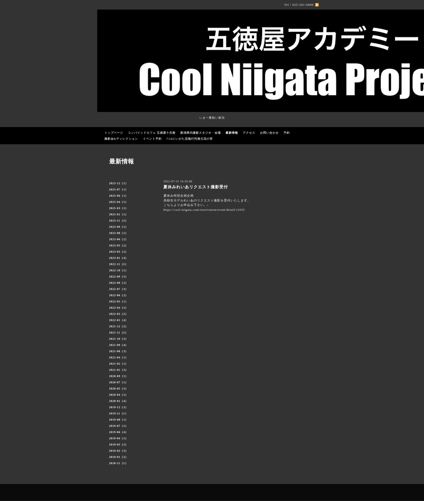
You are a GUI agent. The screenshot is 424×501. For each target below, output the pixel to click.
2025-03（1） (118, 208)
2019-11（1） (118, 413)
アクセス (249, 132)
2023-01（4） (118, 258)
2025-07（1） (118, 189)
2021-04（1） (118, 357)
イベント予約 (152, 138)
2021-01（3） (118, 370)
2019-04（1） (118, 438)
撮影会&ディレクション (121, 138)
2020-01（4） (118, 401)
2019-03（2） (118, 444)
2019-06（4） (118, 432)
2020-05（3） (118, 388)
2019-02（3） (118, 450)
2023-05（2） (118, 245)
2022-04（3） (118, 307)
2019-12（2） (118, 407)
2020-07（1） (118, 382)
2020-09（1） (118, 376)
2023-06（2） (118, 239)
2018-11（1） (118, 463)
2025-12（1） (118, 183)
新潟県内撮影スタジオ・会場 (200, 132)
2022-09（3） (118, 276)
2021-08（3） (118, 351)
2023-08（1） (118, 233)
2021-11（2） (118, 332)
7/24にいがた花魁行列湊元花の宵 (189, 138)
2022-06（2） (118, 295)
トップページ (113, 132)
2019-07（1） (118, 426)
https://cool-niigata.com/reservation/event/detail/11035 (204, 210)
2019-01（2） (118, 457)
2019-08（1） (118, 419)
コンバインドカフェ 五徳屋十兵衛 (151, 132)
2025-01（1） (118, 214)
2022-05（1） (118, 301)
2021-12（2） (118, 326)
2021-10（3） (118, 338)
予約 (286, 132)
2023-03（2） (118, 251)
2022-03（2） (118, 314)
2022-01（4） (118, 320)
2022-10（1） (118, 270)
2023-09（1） (118, 226)
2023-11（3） (118, 220)
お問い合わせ (269, 132)
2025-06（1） (118, 195)
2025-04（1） (118, 202)
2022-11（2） (118, 264)
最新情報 (232, 132)
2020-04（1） (118, 394)
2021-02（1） (118, 363)
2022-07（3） (118, 289)
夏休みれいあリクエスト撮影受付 (195, 187)
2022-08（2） (118, 282)
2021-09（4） (118, 345)
